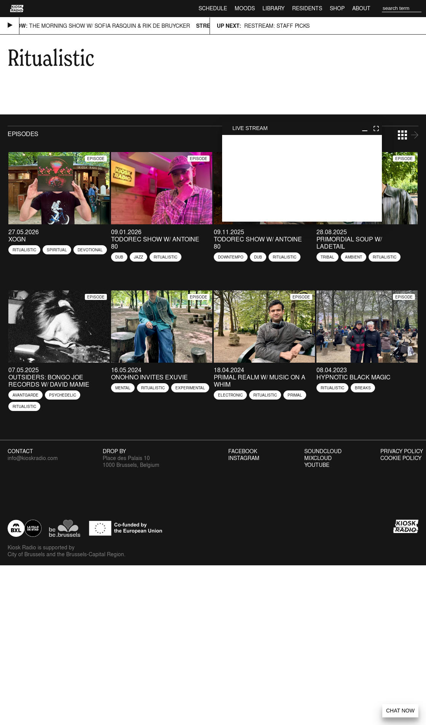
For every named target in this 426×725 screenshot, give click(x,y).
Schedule (213, 8)
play (302, 178)
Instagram (243, 458)
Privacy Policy (401, 451)
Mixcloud (318, 458)
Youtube (316, 465)
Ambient (353, 257)
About (361, 8)
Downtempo (230, 257)
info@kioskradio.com (33, 458)
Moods (245, 8)
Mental (122, 387)
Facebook (242, 451)
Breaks (363, 387)
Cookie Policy (400, 458)
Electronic (230, 395)
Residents (307, 8)
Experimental (190, 387)
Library (273, 8)
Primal (295, 395)
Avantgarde (25, 395)
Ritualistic (24, 249)
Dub (119, 257)
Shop (337, 8)
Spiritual (57, 249)
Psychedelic (62, 395)
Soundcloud (323, 451)
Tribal (327, 257)
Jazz (138, 257)
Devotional (90, 249)
